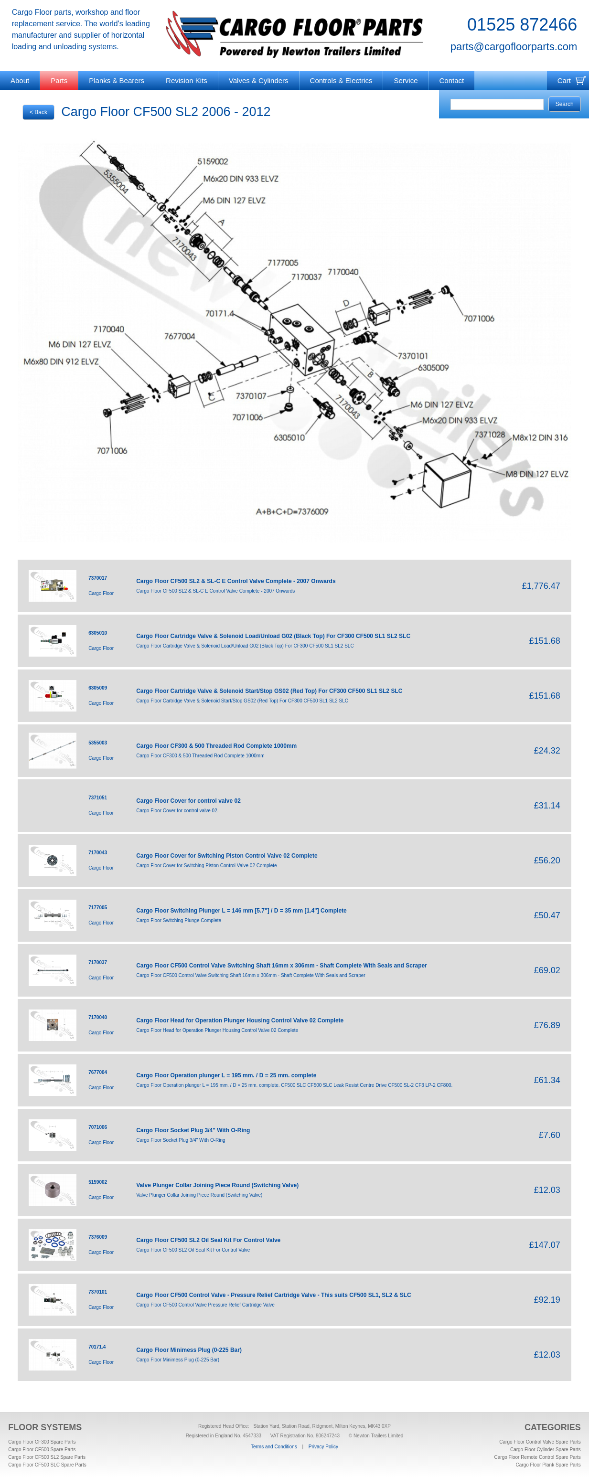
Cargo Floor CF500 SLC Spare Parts (47, 1464)
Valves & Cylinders (259, 80)
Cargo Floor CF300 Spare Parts (41, 1442)
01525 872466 (522, 24)
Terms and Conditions (274, 1446)
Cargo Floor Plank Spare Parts (548, 1464)
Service (406, 80)
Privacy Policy (323, 1446)
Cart (564, 80)
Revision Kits (186, 80)
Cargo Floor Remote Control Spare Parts (537, 1457)
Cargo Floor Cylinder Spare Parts (545, 1449)
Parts (59, 80)
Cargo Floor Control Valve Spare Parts (539, 1442)
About (20, 80)
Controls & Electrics (341, 80)
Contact (451, 80)
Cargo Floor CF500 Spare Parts (41, 1449)
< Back (38, 112)
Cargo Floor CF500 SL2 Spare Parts (47, 1457)
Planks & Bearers (116, 80)
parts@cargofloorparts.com (514, 47)
